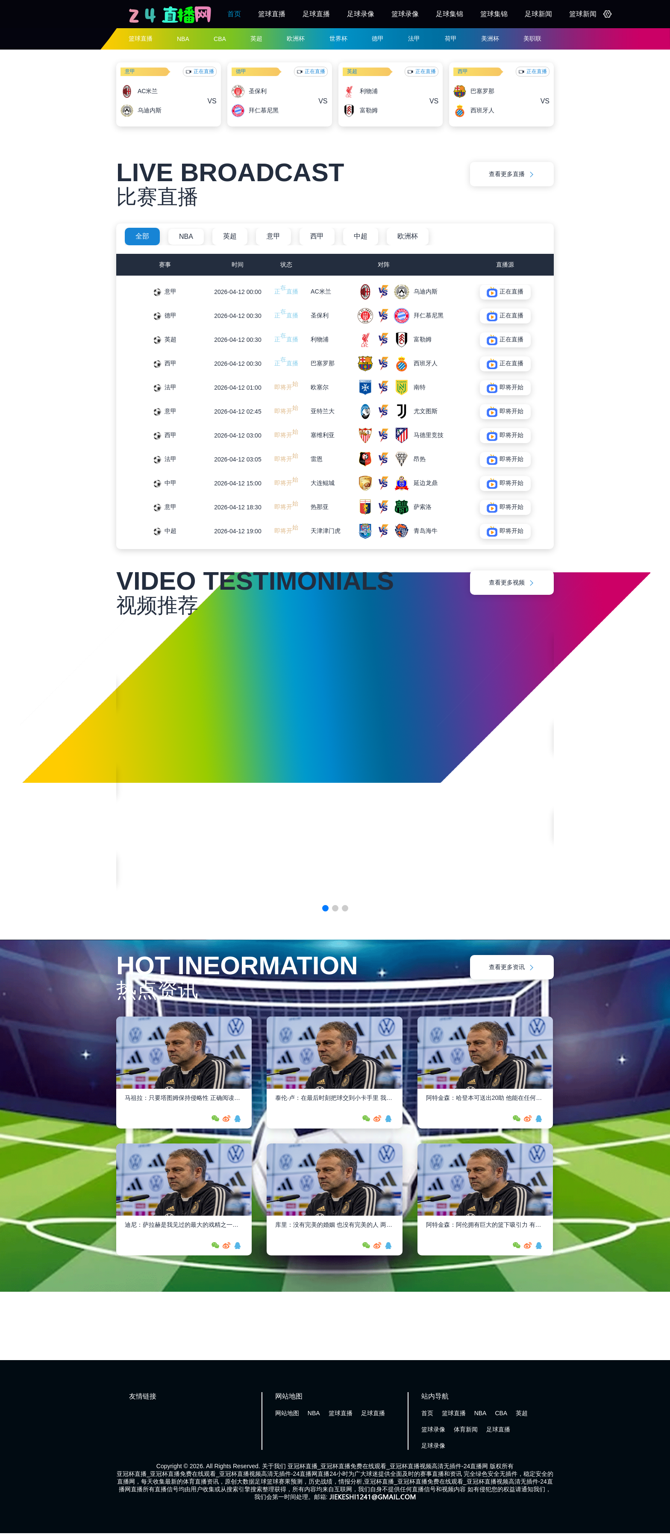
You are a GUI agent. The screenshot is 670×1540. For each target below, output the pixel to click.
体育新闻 (466, 1429)
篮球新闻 (583, 14)
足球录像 (360, 14)
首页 (234, 14)
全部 (142, 236)
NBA (183, 38)
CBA (220, 38)
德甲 (378, 38)
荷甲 (451, 38)
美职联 (532, 38)
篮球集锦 (494, 14)
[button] (325, 908)
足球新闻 (538, 14)
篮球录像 (405, 14)
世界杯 (338, 38)
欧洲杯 (296, 38)
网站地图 (287, 1413)
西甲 (463, 71)
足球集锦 (449, 14)
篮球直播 (271, 14)
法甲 (414, 38)
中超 (360, 236)
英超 (256, 38)
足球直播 (316, 14)
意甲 (130, 71)
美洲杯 (490, 38)
